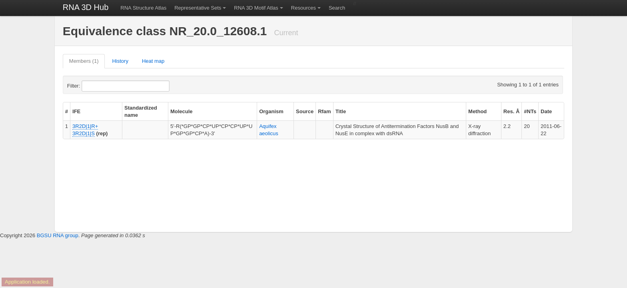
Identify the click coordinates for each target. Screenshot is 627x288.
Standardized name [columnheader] (140, 111)
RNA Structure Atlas (143, 8)
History (120, 61)
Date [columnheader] (546, 111)
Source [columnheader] (305, 111)
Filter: (93, 86)
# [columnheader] (66, 111)
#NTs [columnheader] (530, 111)
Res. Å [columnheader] (511, 111)
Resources (303, 8)
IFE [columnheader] (76, 111)
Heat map (153, 61)
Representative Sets (197, 8)
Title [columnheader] (340, 111)
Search (337, 8)
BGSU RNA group (57, 235)
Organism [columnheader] (271, 111)
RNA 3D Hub (86, 7)
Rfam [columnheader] (324, 111)
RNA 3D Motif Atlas (256, 8)
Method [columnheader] (477, 111)
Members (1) (84, 61)
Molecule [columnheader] (181, 111)
